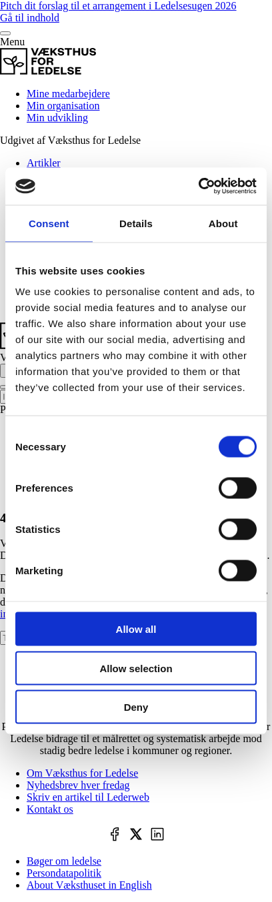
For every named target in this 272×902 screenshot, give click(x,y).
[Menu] (5, 33)
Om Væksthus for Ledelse (82, 773)
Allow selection (135, 668)
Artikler (44, 163)
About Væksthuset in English (89, 885)
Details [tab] (136, 222)
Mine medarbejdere (68, 93)
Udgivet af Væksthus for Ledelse (70, 140)
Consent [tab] (49, 222)
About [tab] (223, 222)
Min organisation (63, 105)
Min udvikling (57, 117)
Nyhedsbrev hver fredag (78, 785)
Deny (136, 707)
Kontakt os (50, 809)
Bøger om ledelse (64, 861)
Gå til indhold (29, 17)
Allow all (136, 629)
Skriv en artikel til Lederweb (88, 797)
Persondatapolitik (64, 873)
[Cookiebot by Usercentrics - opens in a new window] (198, 186)
